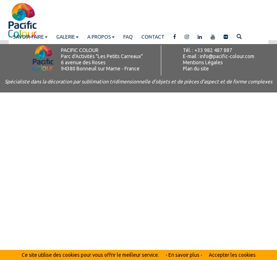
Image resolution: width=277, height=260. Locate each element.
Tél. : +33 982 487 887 (207, 50)
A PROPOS (101, 37)
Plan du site (196, 69)
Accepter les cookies (232, 255)
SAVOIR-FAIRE (30, 37)
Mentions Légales (203, 62)
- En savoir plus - (183, 255)
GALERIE (67, 37)
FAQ (128, 37)
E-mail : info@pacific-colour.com (218, 56)
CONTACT (152, 37)
